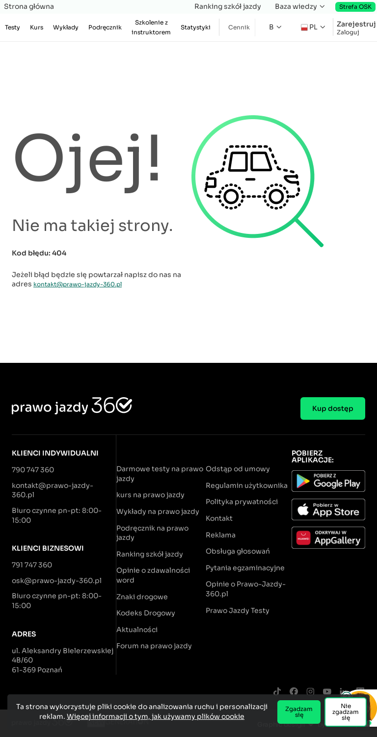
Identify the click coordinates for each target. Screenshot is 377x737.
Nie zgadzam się (345, 711)
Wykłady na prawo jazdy (157, 511)
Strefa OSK (355, 6)
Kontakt (219, 518)
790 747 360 (33, 469)
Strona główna (29, 6)
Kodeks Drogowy (145, 613)
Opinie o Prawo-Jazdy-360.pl (246, 589)
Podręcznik (105, 27)
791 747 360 (32, 564)
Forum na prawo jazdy (154, 645)
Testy (12, 27)
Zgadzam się (299, 711)
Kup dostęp (332, 408)
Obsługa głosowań (238, 551)
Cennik (239, 27)
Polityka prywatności (242, 501)
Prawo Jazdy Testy (237, 610)
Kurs (36, 27)
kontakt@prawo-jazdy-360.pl (77, 284)
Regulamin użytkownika (247, 485)
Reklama (221, 535)
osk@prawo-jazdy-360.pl (57, 580)
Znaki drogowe (142, 596)
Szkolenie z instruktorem (151, 27)
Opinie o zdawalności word (153, 575)
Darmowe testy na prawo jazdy (159, 473)
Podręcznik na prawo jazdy (152, 533)
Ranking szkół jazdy (227, 6)
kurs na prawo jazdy (150, 494)
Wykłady (66, 27)
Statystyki (196, 27)
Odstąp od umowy (238, 468)
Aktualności (137, 629)
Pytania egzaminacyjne (245, 567)
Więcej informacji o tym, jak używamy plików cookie (155, 716)
